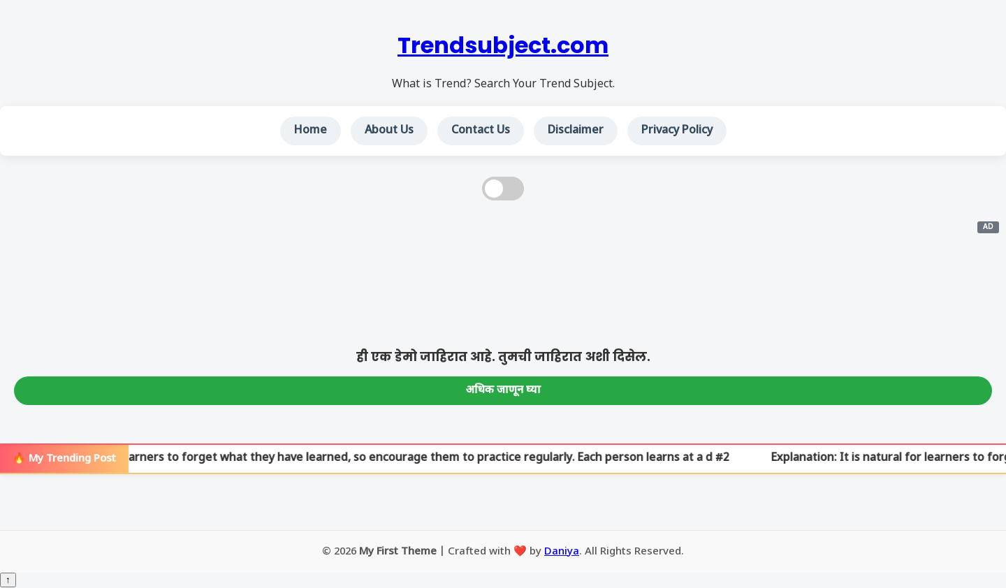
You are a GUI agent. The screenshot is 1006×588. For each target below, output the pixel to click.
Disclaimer (576, 131)
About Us (389, 131)
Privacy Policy (677, 131)
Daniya (561, 552)
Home (310, 131)
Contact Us (480, 131)
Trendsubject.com (503, 45)
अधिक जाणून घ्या (503, 390)
